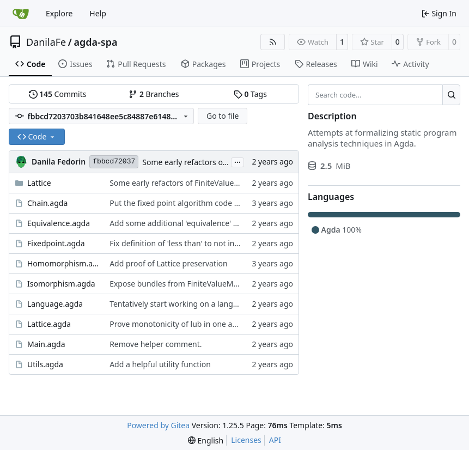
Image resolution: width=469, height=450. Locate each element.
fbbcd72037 (114, 161)
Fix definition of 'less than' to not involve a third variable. (210, 243)
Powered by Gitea (158, 425)
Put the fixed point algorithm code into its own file (198, 203)
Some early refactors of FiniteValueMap (212, 162)
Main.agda (46, 344)
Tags (250, 94)
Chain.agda (47, 203)
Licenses (246, 440)
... (237, 161)
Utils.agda (45, 364)
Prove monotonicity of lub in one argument (186, 324)
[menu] (205, 440)
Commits (58, 94)
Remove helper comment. (155, 344)
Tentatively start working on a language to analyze (199, 304)
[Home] (20, 13)
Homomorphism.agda (63, 263)
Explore (59, 13)
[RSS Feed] (272, 42)
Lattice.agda (49, 324)
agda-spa (95, 42)
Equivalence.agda (58, 223)
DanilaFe (46, 42)
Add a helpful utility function (160, 364)
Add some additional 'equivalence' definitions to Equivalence (217, 223)
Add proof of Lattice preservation (168, 263)
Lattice (39, 183)
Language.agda (55, 304)
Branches (154, 94)
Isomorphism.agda (61, 283)
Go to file (222, 116)
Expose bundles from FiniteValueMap (175, 283)
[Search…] (451, 94)
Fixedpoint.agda (56, 243)
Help (97, 13)
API (275, 440)
